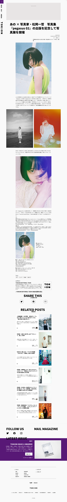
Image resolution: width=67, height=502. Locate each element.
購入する (28, 454)
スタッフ (39, 472)
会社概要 (54, 492)
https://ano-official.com (20, 224)
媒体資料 (49, 492)
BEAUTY (17, 476)
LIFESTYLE (26, 474)
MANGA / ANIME (27, 476)
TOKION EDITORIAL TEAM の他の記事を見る (29, 292)
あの (17, 277)
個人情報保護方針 (43, 492)
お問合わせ (20, 492)
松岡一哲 (29, 277)
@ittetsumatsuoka (34, 229)
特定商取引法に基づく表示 (28, 492)
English (35, 482)
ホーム (17, 469)
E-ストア (39, 469)
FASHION (26, 471)
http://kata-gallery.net (19, 265)
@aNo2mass (30, 224)
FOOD (17, 474)
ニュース (20, 277)
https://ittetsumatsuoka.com (21, 229)
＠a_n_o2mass (40, 224)
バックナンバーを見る (27, 457)
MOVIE (25, 473)
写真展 (25, 277)
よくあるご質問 (14, 492)
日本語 (31, 482)
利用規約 (36, 492)
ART (54, 37)
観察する (57, 37)
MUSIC (17, 473)
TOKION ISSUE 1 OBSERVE (21, 444)
